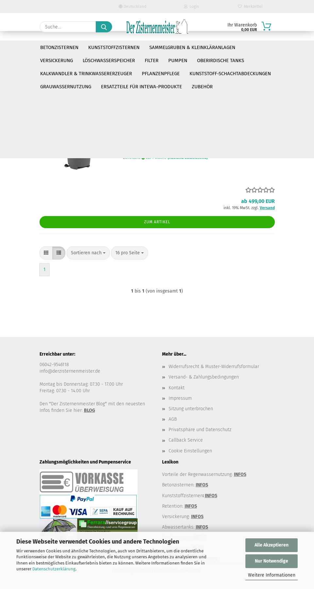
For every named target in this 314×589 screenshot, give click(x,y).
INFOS (240, 474)
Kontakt (177, 388)
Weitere (254, 47)
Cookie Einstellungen (190, 451)
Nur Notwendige (271, 561)
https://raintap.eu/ (59, 68)
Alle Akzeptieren (272, 545)
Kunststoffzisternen (114, 47)
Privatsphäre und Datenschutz (200, 429)
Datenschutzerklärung (53, 568)
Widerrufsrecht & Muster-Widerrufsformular (214, 366)
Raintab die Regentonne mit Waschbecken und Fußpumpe (192, 121)
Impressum (180, 398)
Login (191, 6)
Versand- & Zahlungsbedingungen (204, 377)
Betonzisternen (59, 47)
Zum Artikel (157, 222)
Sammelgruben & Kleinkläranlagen (192, 47)
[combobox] (88, 81)
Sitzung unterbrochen (191, 409)
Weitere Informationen (271, 575)
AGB (173, 419)
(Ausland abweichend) (188, 157)
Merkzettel (250, 6)
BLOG (89, 410)
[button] (46, 81)
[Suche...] (104, 26)
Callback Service (186, 440)
